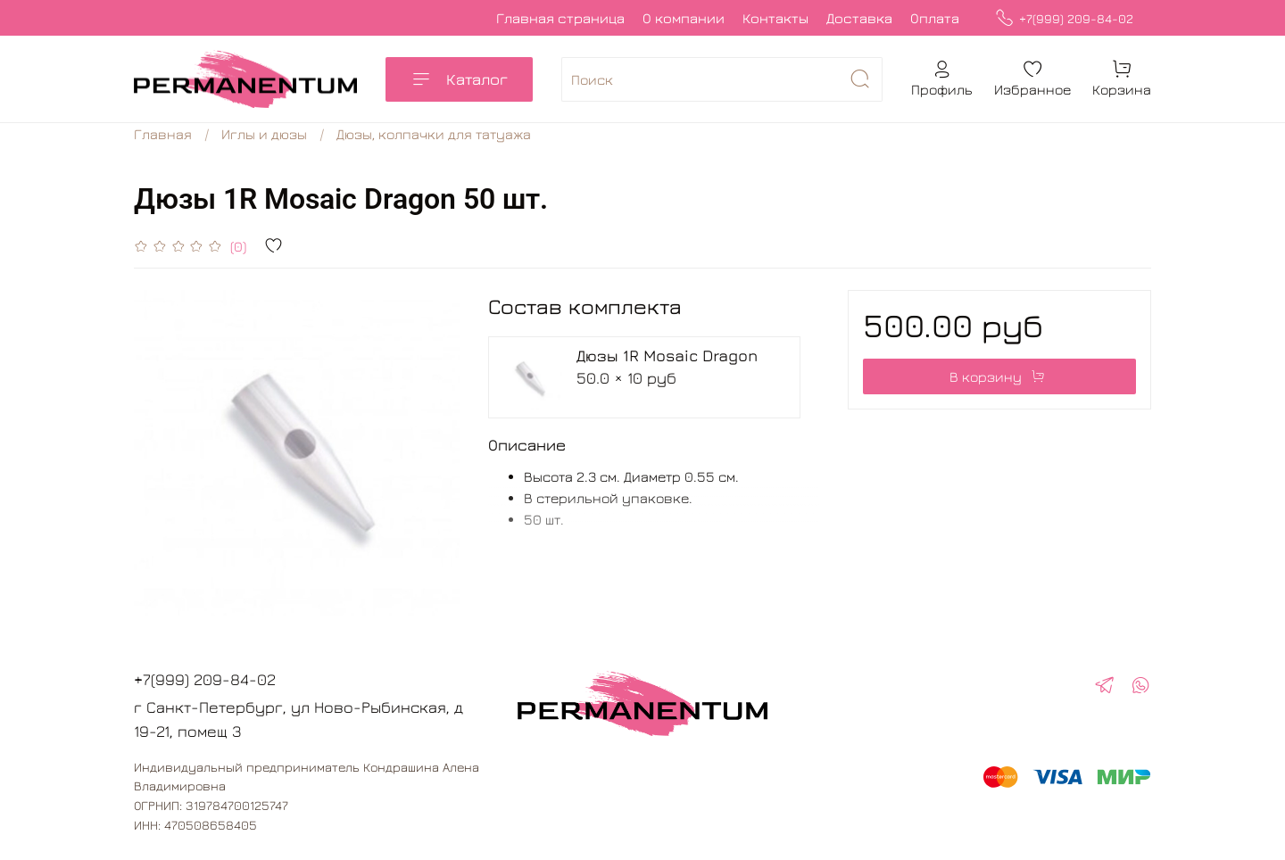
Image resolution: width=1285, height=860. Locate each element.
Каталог (459, 79)
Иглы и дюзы (264, 134)
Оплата (934, 18)
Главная (163, 134)
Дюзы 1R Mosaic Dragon (667, 355)
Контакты (775, 18)
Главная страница (560, 18)
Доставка (859, 18)
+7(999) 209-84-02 (1064, 18)
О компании (683, 18)
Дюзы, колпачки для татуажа (433, 134)
